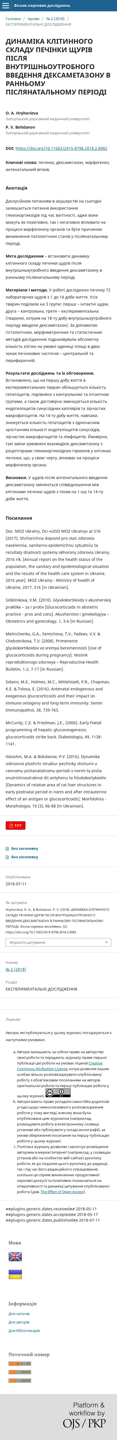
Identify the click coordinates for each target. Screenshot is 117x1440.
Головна (13, 18)
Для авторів (18, 1322)
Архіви (33, 18)
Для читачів (18, 1313)
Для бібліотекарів (24, 1330)
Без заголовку (24, 848)
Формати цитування (27, 942)
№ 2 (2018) (55, 18)
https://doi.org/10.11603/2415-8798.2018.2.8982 (61, 148)
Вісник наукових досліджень (42, 5)
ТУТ (18, 825)
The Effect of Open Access (62, 1191)
